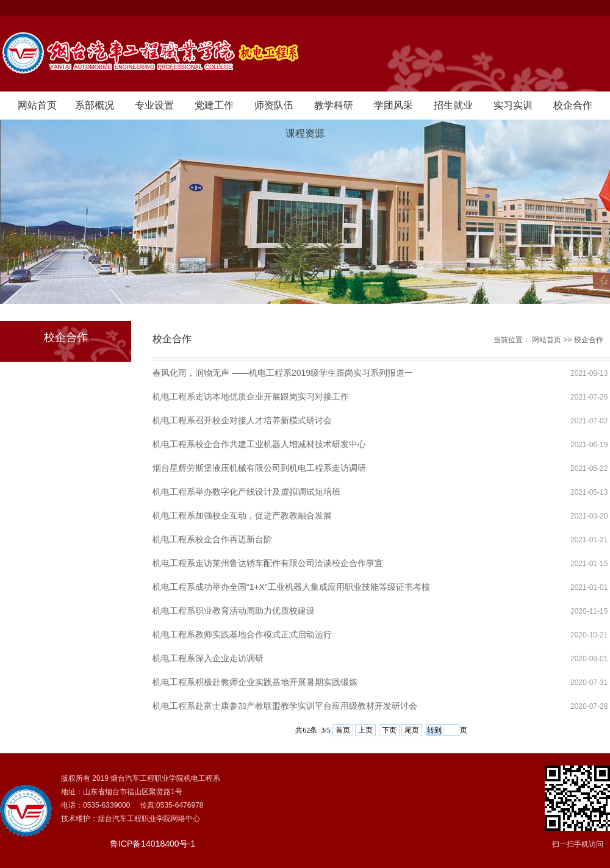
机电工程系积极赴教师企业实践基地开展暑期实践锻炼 (254, 682)
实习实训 (513, 105)
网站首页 (37, 105)
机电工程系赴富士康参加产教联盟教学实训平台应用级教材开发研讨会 (284, 706)
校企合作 (572, 105)
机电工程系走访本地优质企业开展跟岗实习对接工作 (250, 396)
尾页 (411, 730)
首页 (343, 730)
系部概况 (94, 105)
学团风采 (393, 105)
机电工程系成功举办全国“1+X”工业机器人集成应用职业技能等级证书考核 (291, 587)
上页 (365, 730)
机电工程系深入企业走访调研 (208, 658)
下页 (389, 730)
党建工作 (214, 105)
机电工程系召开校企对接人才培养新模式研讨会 (242, 420)
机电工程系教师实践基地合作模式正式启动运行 (242, 634)
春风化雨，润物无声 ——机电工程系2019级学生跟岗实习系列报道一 (282, 373)
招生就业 (453, 105)
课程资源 (305, 133)
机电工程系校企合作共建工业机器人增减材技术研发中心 (259, 444)
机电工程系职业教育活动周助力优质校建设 (233, 610)
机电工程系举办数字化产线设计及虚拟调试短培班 (246, 492)
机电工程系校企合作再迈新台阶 (212, 539)
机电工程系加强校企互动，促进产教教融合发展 (242, 515)
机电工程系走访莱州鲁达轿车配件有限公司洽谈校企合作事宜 (267, 563)
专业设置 (154, 105)
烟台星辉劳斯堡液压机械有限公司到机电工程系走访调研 (259, 468)
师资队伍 (273, 105)
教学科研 (333, 105)
